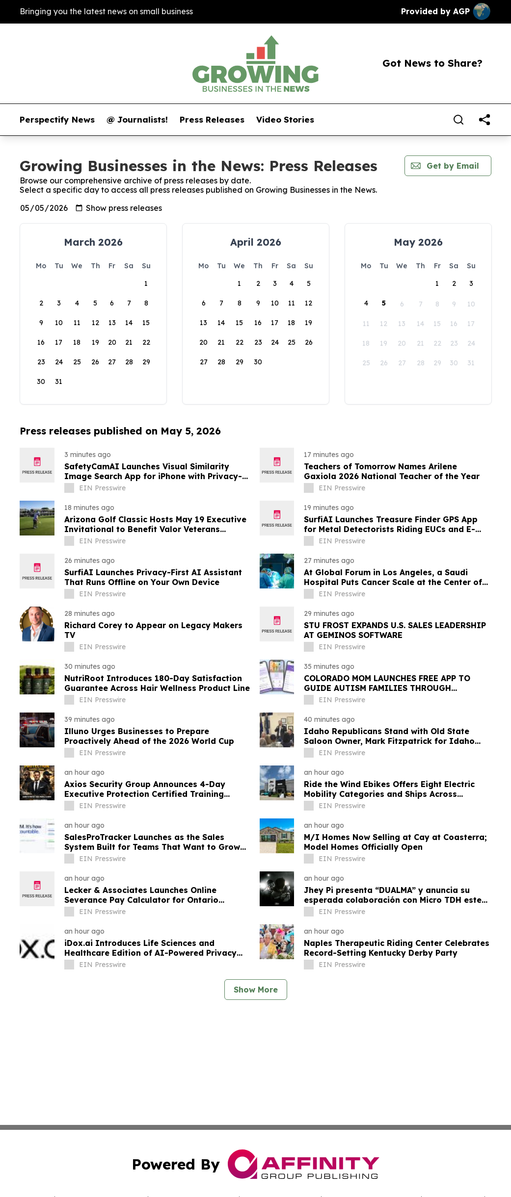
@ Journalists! (137, 120)
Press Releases (212, 120)
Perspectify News (57, 120)
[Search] (458, 119)
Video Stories (285, 120)
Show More (256, 989)
